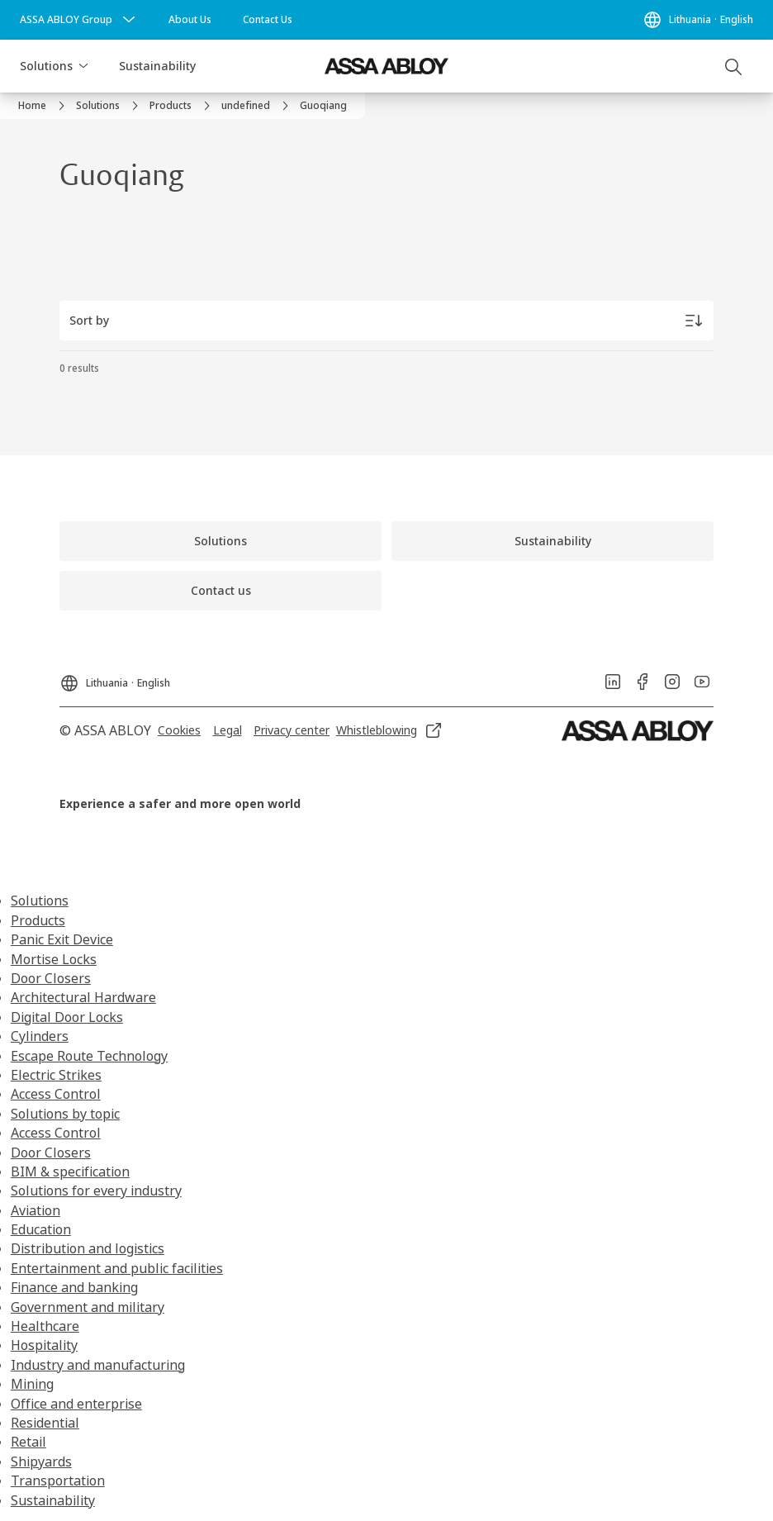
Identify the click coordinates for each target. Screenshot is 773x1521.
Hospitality (44, 1345)
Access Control (56, 1094)
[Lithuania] (698, 20)
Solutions (46, 66)
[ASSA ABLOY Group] (79, 20)
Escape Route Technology (89, 1056)
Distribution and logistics (87, 1248)
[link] (190, 20)
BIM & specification (70, 1171)
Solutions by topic (65, 1114)
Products (38, 920)
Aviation (35, 1210)
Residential (45, 1423)
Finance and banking (74, 1287)
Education (41, 1229)
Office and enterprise (76, 1404)
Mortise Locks (54, 959)
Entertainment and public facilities (117, 1268)
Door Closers (51, 978)
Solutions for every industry (96, 1190)
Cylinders (40, 1036)
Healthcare (45, 1326)
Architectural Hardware (83, 997)
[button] (83, 66)
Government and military (87, 1307)
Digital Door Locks (67, 1017)
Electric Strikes (56, 1075)
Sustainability (157, 66)
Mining (32, 1384)
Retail (28, 1442)
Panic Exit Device (62, 939)
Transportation (58, 1480)
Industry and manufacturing (98, 1365)
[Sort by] (386, 320)
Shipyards (41, 1461)
